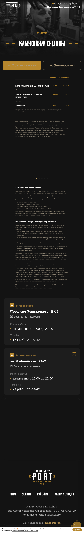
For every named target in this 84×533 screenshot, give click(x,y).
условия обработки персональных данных (25, 530)
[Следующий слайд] (81, 159)
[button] (52, 7)
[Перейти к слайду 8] (50, 178)
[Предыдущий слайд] (3, 159)
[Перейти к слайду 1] (34, 178)
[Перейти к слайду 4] (41, 178)
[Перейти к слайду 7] (48, 178)
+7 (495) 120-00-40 (26, 340)
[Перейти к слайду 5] (43, 178)
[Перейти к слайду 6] (46, 178)
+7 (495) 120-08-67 (26, 389)
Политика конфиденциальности (41, 514)
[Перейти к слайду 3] (39, 178)
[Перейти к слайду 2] (37, 178)
